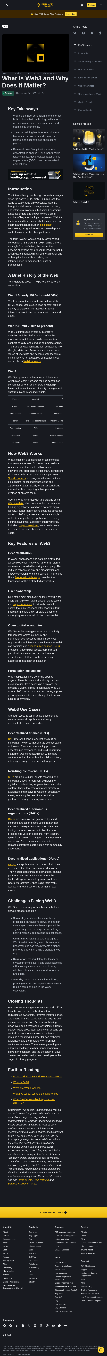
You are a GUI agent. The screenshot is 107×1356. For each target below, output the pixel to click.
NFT (30, 1271)
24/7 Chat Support (88, 1266)
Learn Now (71, 14)
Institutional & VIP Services (65, 1243)
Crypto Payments (36, 1243)
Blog (5, 1264)
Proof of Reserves (88, 1253)
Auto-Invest (33, 1264)
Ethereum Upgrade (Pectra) (66, 1290)
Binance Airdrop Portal (90, 1294)
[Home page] (45, 5)
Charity (32, 1282)
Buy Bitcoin (59, 1294)
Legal (5, 1250)
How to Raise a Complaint (91, 1301)
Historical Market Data (89, 1246)
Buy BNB (58, 1297)
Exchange (33, 1232)
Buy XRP (58, 1301)
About (5, 1232)
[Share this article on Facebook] (83, 33)
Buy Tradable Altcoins (63, 1311)
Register (91, 5)
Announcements (9, 1239)
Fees (83, 1279)
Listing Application (62, 1239)
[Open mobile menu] (101, 5)
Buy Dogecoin (60, 1304)
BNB (83, 1239)
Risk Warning (8, 1271)
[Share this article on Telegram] (91, 33)
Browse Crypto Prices (63, 1266)
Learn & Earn (60, 1263)
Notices (6, 1275)
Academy (32, 1253)
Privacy (6, 1257)
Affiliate (84, 1232)
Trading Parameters (89, 1290)
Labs (57, 1246)
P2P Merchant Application (65, 1232)
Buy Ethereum (60, 1308)
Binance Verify (86, 1286)
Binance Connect (62, 1250)
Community (7, 1268)
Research (33, 1278)
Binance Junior (35, 1246)
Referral (84, 1236)
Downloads (7, 1278)
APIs (83, 1283)
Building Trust (8, 1260)
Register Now (89, 235)
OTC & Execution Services (91, 1243)
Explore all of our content (53, 1212)
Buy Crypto (33, 1236)
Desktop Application (11, 1282)
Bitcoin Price (60, 1270)
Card (31, 1250)
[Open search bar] (81, 5)
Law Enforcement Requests (92, 1297)
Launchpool (33, 1260)
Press (5, 1246)
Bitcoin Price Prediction (64, 1283)
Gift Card (32, 1257)
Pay (30, 1239)
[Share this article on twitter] (74, 33)
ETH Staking (34, 1268)
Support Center (87, 1270)
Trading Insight (87, 1250)
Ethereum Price (61, 1273)
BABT (31, 1275)
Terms (5, 1253)
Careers (6, 1236)
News (5, 1243)
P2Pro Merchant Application (66, 1236)
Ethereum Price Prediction (65, 1286)
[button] (100, 5)
